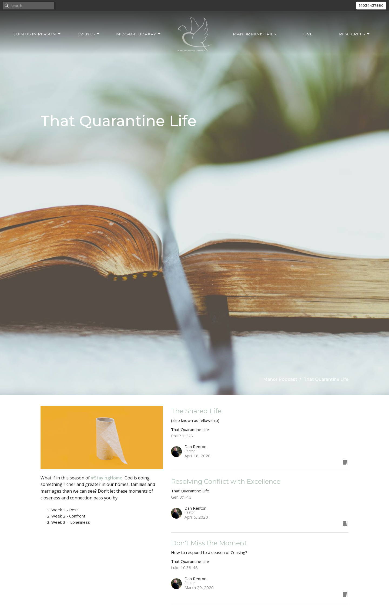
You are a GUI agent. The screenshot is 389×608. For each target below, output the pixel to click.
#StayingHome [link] (106, 478)
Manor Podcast (280, 379)
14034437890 (371, 5)
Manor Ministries (254, 33)
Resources (354, 34)
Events (89, 34)
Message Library (138, 34)
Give (308, 33)
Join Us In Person (37, 34)
